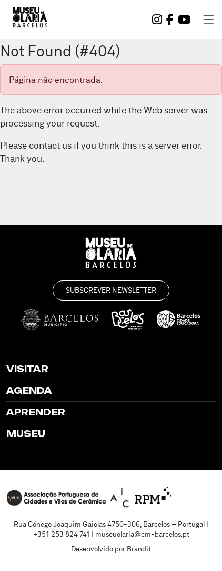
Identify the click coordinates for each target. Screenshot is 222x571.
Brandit (139, 549)
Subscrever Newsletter (111, 290)
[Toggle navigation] (208, 20)
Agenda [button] (29, 390)
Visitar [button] (27, 369)
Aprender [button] (35, 412)
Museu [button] (25, 434)
